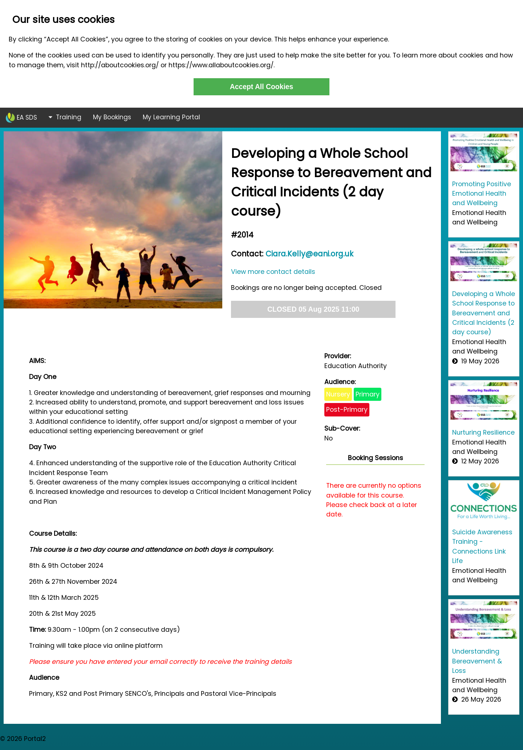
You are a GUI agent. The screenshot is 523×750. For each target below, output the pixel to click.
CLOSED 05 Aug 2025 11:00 (313, 309)
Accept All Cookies (261, 87)
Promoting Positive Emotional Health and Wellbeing (481, 194)
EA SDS (21, 118)
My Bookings (112, 117)
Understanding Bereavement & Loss (477, 661)
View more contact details (273, 271)
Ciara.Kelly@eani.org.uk (309, 253)
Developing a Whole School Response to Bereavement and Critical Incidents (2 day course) (483, 313)
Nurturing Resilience (483, 432)
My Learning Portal (171, 117)
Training (65, 117)
